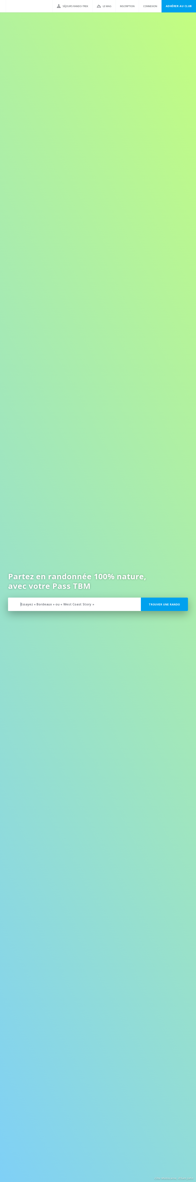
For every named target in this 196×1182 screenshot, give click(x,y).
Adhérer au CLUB (179, 6)
